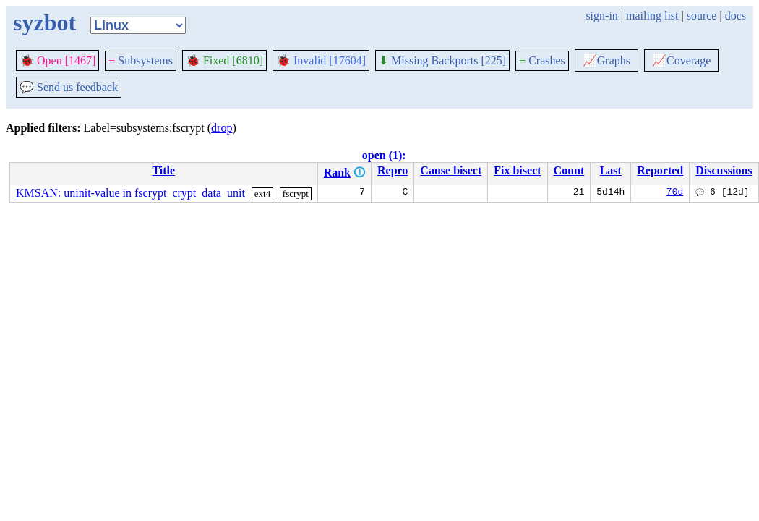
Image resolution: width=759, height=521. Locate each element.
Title (163, 170)
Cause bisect (450, 170)
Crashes (542, 60)
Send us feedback (69, 87)
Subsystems (140, 60)
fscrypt (296, 193)
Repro (392, 170)
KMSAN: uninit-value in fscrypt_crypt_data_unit (130, 193)
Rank (337, 172)
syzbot (44, 22)
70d (674, 193)
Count (569, 170)
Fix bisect (517, 170)
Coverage (681, 60)
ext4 (262, 193)
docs (735, 15)
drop (221, 128)
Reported (660, 170)
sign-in (601, 15)
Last (611, 170)
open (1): (384, 155)
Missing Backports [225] (442, 60)
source (702, 15)
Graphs (606, 60)
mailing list (652, 15)
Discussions (723, 170)
